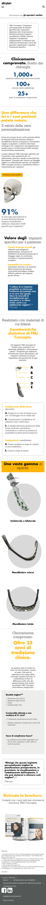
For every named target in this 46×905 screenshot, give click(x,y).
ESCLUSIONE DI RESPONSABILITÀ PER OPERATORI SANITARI (22, 883)
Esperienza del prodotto (12, 896)
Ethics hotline (8, 900)
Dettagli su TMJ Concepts (12, 175)
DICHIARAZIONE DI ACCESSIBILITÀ (24, 880)
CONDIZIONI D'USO (9, 886)
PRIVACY (5, 880)
